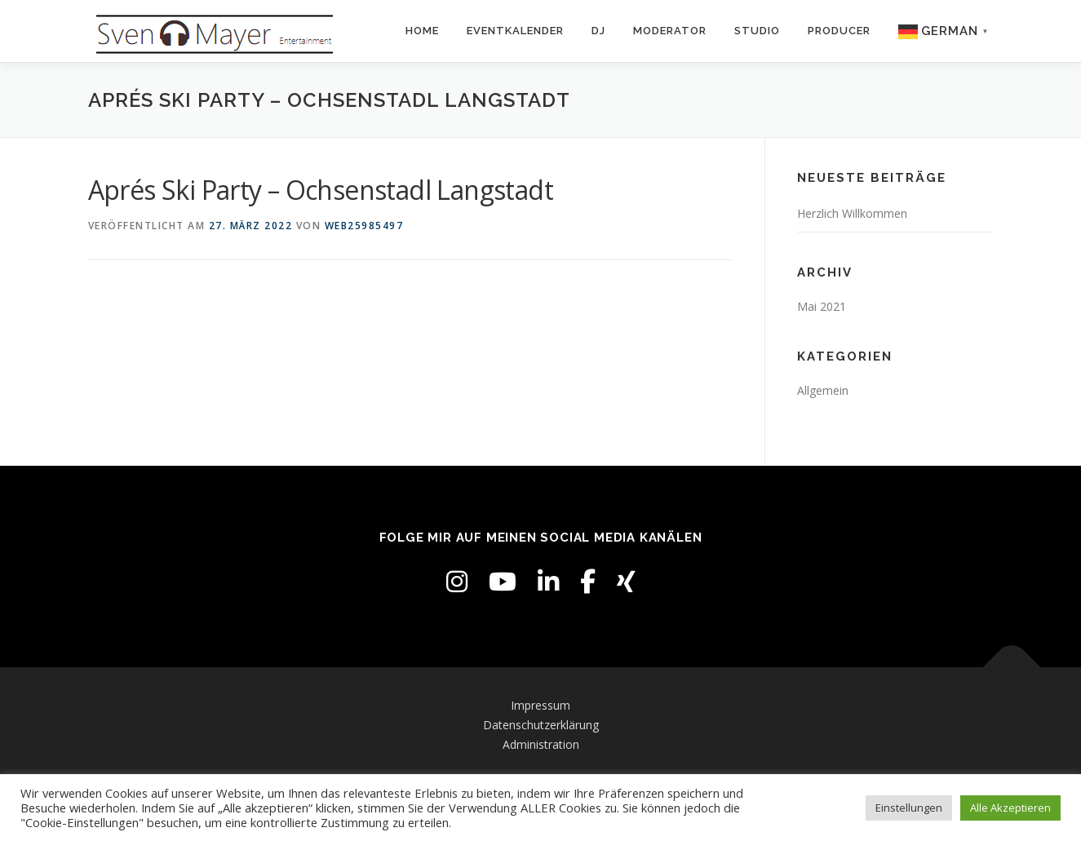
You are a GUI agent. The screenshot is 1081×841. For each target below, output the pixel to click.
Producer (839, 30)
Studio (757, 30)
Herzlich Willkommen (852, 213)
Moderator (670, 30)
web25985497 (364, 225)
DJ (598, 30)
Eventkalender (515, 30)
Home (422, 30)
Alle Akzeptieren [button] (1010, 807)
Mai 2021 (821, 306)
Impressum (540, 705)
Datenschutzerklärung (541, 725)
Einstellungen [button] (908, 807)
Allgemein (822, 390)
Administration (541, 744)
